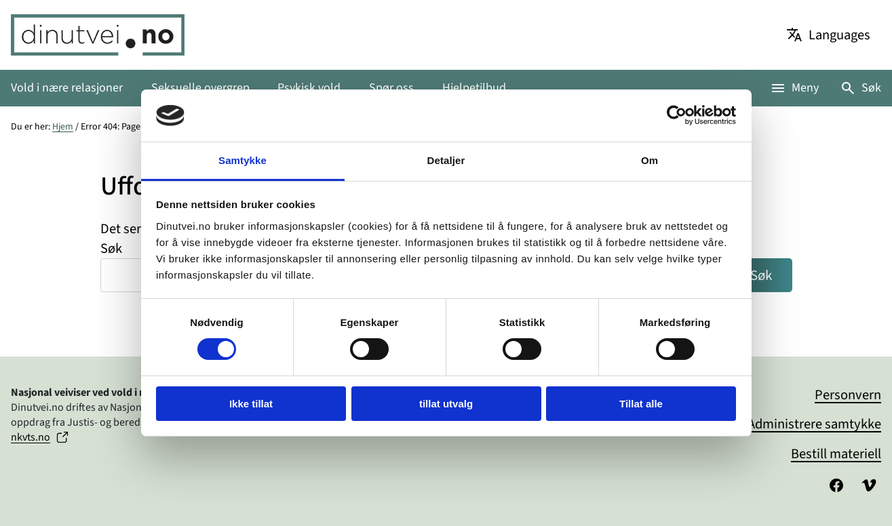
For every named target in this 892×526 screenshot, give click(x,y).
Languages (839, 35)
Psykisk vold (309, 87)
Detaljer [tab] (446, 160)
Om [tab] (649, 160)
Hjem (62, 127)
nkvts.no (30, 437)
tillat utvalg (446, 403)
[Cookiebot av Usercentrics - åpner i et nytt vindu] (676, 115)
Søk (871, 87)
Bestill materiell (836, 454)
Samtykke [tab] (242, 160)
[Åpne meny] (794, 87)
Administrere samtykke (814, 424)
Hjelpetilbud (474, 87)
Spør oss (391, 87)
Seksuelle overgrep (200, 87)
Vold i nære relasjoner (67, 87)
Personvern (848, 395)
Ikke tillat (251, 403)
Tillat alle (641, 403)
